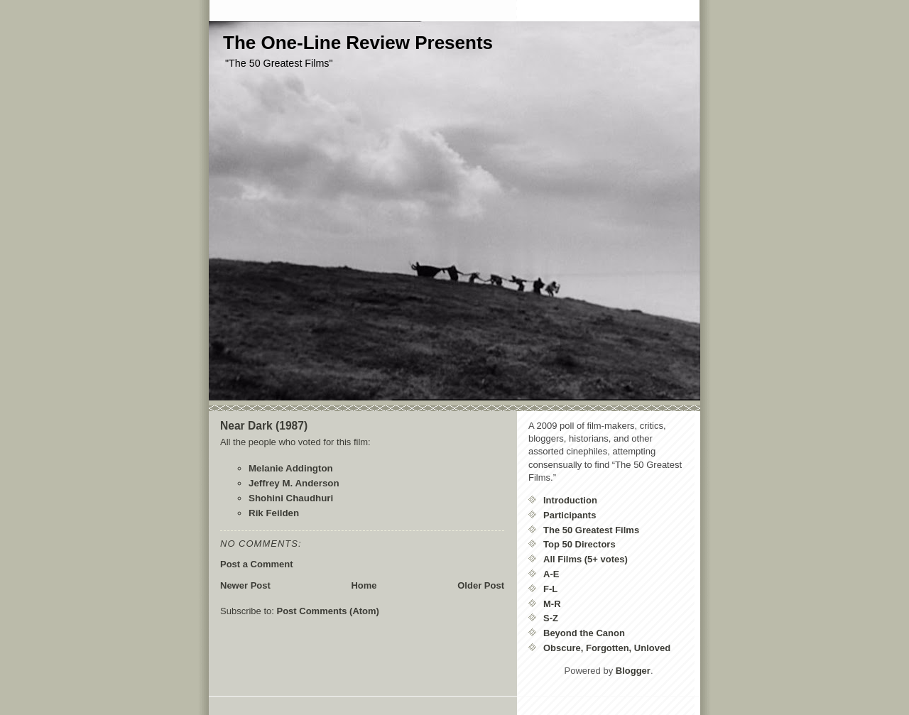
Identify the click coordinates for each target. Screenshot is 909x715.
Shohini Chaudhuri (291, 498)
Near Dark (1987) (263, 426)
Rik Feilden (274, 513)
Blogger (633, 670)
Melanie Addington (291, 468)
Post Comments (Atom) (328, 611)
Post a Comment (256, 564)
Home (363, 585)
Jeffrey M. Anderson (294, 483)
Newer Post (245, 585)
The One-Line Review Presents (358, 42)
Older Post (480, 585)
